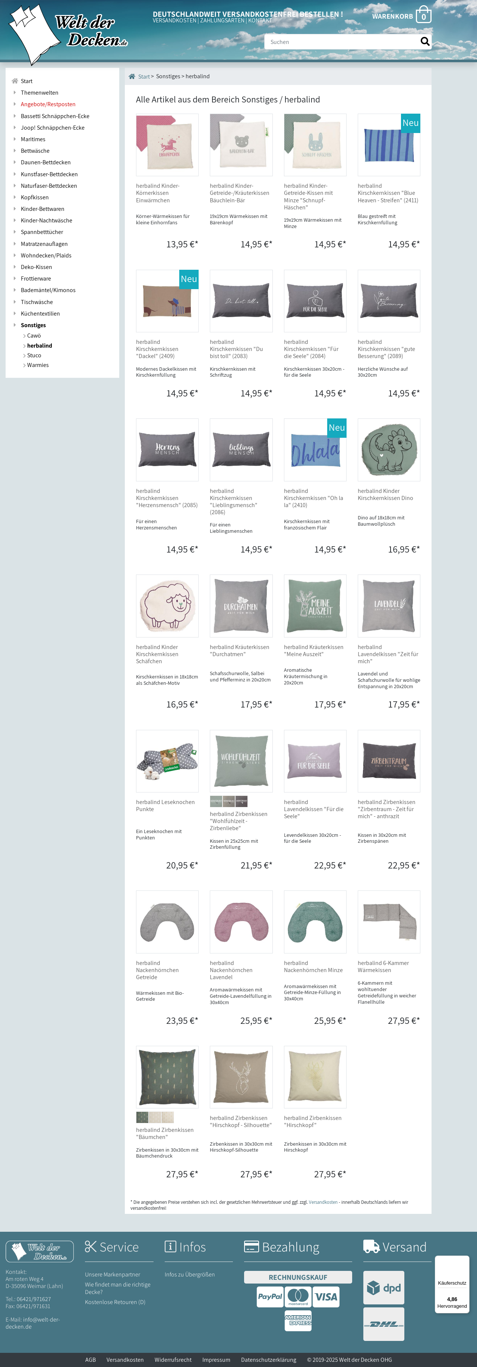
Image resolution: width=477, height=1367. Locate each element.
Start (139, 76)
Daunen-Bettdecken (41, 162)
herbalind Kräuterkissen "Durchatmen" (239, 650)
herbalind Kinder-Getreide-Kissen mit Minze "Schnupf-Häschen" (308, 196)
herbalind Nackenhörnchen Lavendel (231, 970)
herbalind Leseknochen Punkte (165, 805)
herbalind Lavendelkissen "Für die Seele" (314, 809)
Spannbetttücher (37, 232)
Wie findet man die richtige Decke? (118, 1288)
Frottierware (31, 278)
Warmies (36, 365)
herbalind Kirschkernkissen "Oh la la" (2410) (313, 498)
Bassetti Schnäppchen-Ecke (50, 116)
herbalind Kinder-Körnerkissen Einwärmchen (158, 193)
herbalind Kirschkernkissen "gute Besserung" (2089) (386, 349)
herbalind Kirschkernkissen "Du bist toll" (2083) (236, 349)
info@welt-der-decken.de (33, 1323)
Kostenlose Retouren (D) (115, 1302)
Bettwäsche (30, 151)
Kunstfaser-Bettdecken (44, 174)
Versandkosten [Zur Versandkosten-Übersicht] (323, 1202)
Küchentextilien (35, 313)
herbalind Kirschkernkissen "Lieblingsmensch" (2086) (234, 501)
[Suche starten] (425, 41)
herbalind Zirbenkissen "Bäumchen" (165, 1133)
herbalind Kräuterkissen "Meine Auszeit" (314, 650)
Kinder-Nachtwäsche (41, 220)
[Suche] (348, 42)
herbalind (37, 345)
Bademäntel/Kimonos (43, 290)
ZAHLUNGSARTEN (222, 20)
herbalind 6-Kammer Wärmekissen (383, 966)
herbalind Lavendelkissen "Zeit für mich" (388, 654)
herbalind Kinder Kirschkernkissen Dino (385, 494)
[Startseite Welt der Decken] (40, 1251)
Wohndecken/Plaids (41, 255)
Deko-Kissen (31, 267)
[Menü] (465, 1260)
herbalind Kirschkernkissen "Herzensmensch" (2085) (167, 498)
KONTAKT (260, 20)
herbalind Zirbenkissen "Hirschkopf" (313, 1121)
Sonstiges (28, 325)
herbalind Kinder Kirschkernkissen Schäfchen (157, 654)
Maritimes (28, 139)
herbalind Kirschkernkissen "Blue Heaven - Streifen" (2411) (388, 193)
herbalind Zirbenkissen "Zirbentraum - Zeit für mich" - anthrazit (387, 809)
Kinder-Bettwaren (37, 209)
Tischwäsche (32, 302)
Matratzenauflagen (39, 244)
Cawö (32, 335)
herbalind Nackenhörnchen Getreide (157, 970)
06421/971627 (34, 1299)
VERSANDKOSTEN (174, 20)
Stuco (32, 355)
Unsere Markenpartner (112, 1274)
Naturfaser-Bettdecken (44, 186)
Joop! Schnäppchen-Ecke (48, 128)
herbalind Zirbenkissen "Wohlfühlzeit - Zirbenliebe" (239, 821)
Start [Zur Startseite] (21, 81)
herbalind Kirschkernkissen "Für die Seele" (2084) (311, 349)
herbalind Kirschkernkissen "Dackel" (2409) (157, 349)
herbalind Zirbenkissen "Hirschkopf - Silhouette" (241, 1121)
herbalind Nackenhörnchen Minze (313, 966)
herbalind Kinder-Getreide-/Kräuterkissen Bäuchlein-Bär (239, 193)
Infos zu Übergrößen (190, 1274)
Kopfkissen (30, 197)
